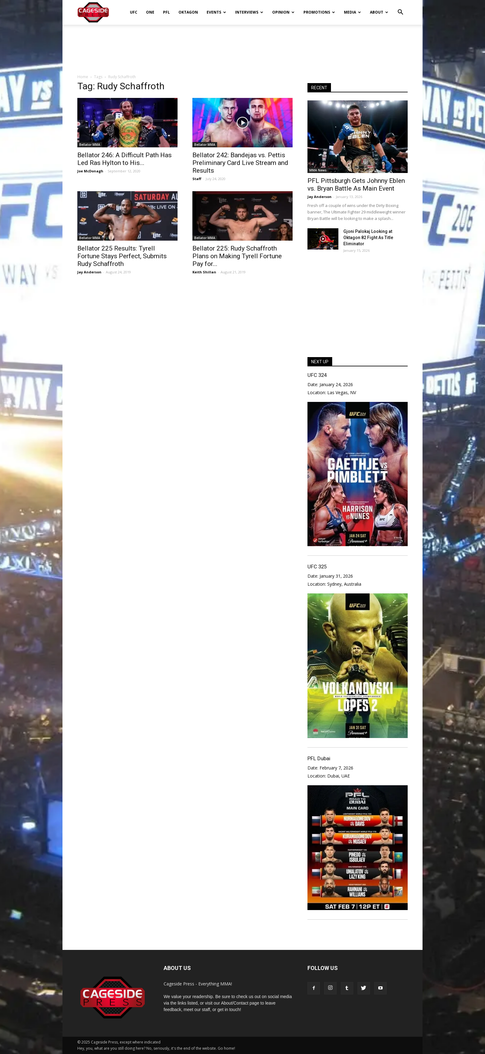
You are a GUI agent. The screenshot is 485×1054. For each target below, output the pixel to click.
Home (82, 76)
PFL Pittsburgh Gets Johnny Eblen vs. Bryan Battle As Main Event (356, 184)
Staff (196, 178)
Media (352, 12)
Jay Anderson (89, 272)
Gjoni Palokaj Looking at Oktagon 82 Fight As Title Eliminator (368, 237)
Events (216, 12)
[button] (400, 8)
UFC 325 (317, 566)
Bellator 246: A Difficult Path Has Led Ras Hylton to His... (124, 159)
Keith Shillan (204, 272)
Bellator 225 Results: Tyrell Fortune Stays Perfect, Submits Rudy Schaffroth (122, 256)
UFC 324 (317, 375)
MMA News (318, 170)
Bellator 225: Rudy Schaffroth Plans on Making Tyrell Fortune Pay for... (237, 256)
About (379, 12)
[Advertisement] (242, 46)
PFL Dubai (318, 758)
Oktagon (188, 12)
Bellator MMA (89, 144)
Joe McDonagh (90, 171)
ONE (150, 12)
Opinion (283, 12)
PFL (166, 12)
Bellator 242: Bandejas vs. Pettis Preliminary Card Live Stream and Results (240, 162)
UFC (133, 12)
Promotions (319, 12)
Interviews (249, 12)
